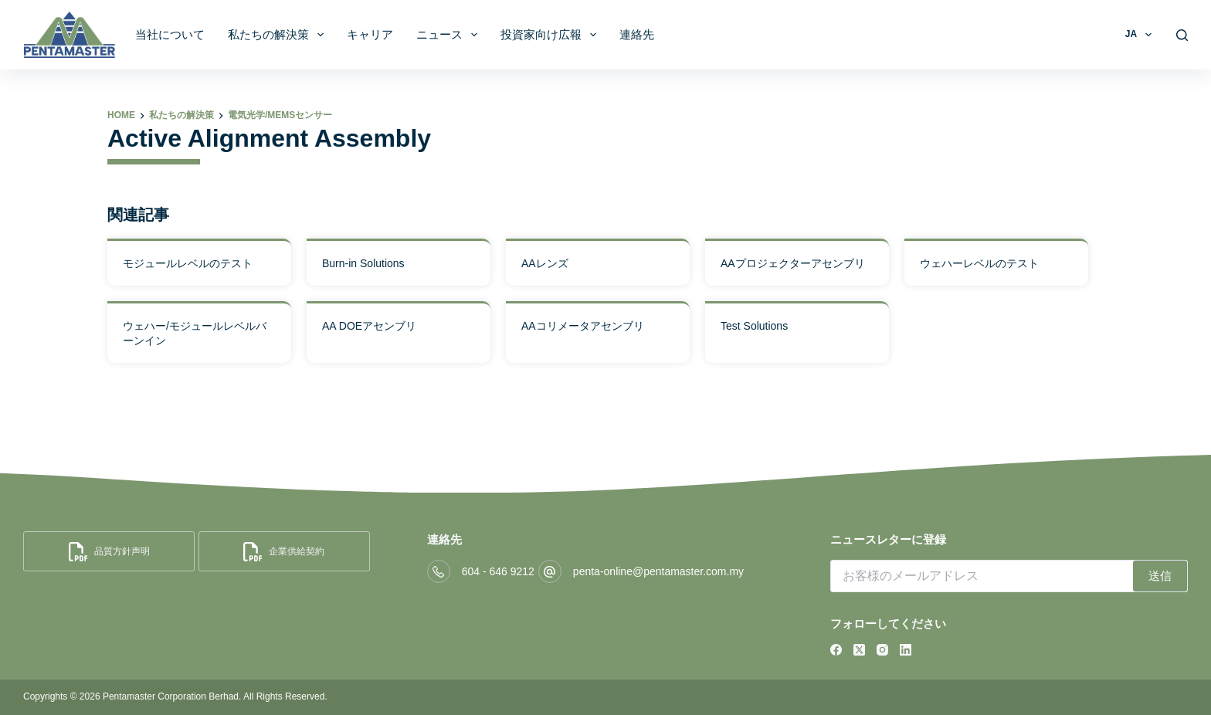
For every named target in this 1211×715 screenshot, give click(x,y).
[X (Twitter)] (859, 650)
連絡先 (636, 34)
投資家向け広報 (551, 34)
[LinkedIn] (905, 650)
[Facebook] (836, 650)
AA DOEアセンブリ (369, 326)
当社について (170, 34)
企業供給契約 (283, 551)
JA (1141, 34)
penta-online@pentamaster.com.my (658, 571)
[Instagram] (882, 650)
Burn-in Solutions (363, 263)
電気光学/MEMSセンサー (280, 115)
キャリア (370, 34)
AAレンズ (544, 263)
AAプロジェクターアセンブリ (793, 263)
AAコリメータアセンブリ (582, 326)
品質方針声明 (109, 551)
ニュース (449, 34)
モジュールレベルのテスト (188, 263)
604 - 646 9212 (498, 571)
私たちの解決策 (279, 34)
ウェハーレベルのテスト (979, 263)
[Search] (1182, 35)
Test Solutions (754, 326)
